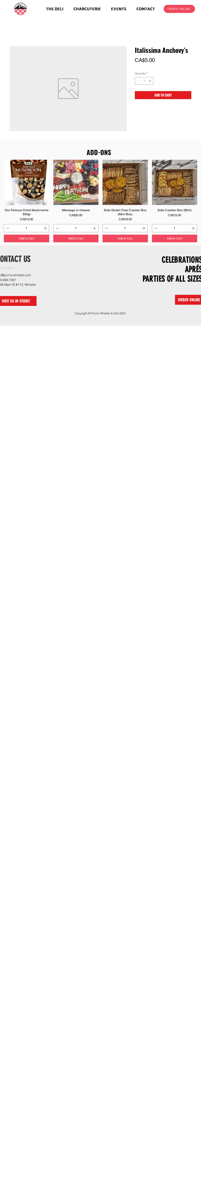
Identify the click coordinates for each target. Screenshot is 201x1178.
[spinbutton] (144, 80)
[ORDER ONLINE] (179, 9)
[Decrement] (137, 80)
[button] (87, 9)
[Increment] (150, 80)
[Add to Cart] (26, 239)
